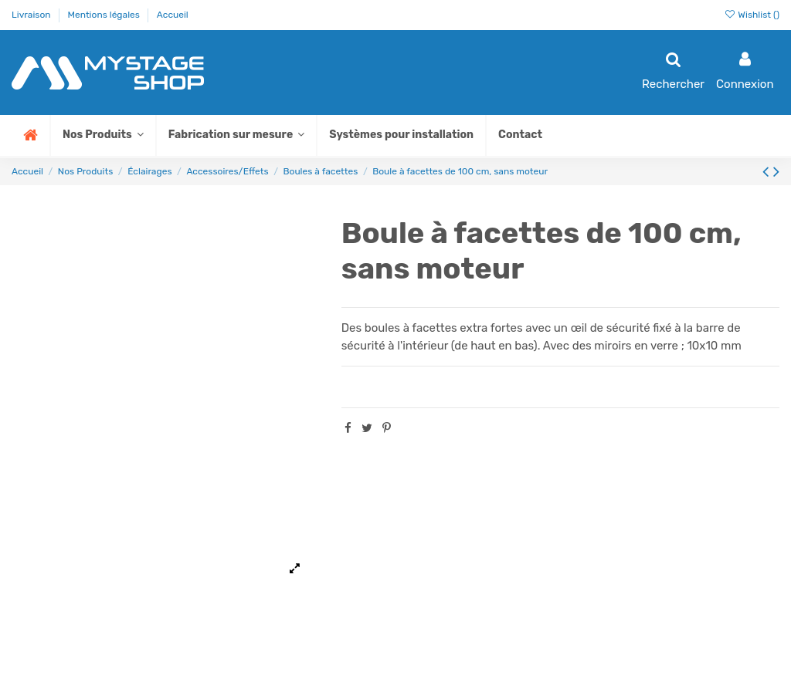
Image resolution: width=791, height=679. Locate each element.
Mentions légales (104, 14)
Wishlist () (751, 14)
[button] (236, 135)
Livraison (32, 14)
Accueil (172, 14)
